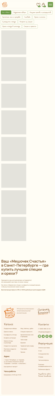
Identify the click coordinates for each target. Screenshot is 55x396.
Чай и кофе (24, 339)
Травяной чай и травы (27, 346)
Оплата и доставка (44, 348)
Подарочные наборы (19, 12)
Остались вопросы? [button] (44, 311)
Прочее (23, 352)
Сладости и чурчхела (10, 346)
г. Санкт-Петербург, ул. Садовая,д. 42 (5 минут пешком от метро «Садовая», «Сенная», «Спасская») (15, 361)
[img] (39, 336)
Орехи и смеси (8, 332)
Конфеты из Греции (26, 22)
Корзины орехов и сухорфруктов (40, 12)
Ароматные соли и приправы (11, 17)
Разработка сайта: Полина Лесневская (44, 375)
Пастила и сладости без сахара (10, 350)
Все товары (6, 12)
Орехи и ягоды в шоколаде (11, 26)
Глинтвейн (27, 17)
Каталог (8, 324)
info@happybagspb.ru (44, 332)
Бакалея (23, 343)
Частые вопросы (43, 360)
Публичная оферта (44, 369)
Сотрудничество (43, 354)
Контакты (43, 324)
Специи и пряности (30, 26)
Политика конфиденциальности (45, 365)
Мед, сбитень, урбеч (27, 328)
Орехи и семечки (39, 17)
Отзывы (40, 357)
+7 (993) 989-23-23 (44, 329)
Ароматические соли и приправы (27, 335)
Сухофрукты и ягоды (9, 22)
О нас (40, 351)
